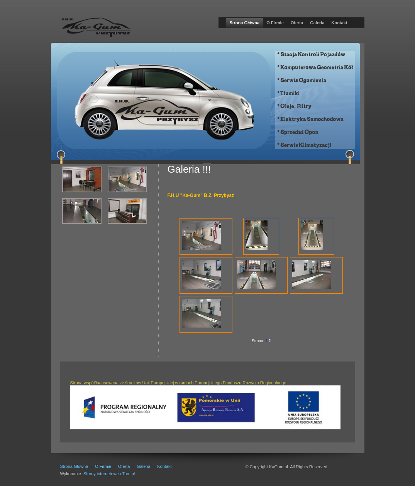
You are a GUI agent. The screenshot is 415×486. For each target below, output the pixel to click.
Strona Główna (245, 22)
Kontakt (339, 22)
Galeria (317, 22)
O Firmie (275, 22)
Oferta (297, 22)
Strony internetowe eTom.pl (109, 473)
